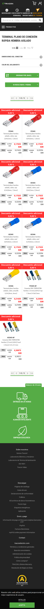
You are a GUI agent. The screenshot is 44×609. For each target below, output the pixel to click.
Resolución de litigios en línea (22, 568)
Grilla (13, 48)
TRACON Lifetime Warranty (22, 564)
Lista (21, 48)
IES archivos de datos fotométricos (22, 501)
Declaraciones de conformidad (22, 494)
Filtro (29, 48)
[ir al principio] (12, 98)
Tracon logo (22, 504)
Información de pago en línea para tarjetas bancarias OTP (22, 521)
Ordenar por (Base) (22, 75)
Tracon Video (22, 467)
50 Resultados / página (25, 85)
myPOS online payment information (22, 532)
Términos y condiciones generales (22, 547)
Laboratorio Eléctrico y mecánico (22, 457)
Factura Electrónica (22, 529)
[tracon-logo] (7, 3)
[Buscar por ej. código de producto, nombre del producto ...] (22, 20)
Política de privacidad (22, 557)
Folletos (22, 497)
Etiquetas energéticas (22, 508)
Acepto (22, 605)
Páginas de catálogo (22, 487)
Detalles (22, 600)
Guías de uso (22, 490)
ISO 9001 (22, 464)
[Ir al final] (32, 98)
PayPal (22, 525)
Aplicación (22, 511)
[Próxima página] (27, 98)
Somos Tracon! (22, 453)
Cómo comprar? (22, 561)
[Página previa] (16, 98)
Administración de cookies (22, 554)
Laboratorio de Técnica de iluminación (22, 460)
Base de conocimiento (22, 550)
